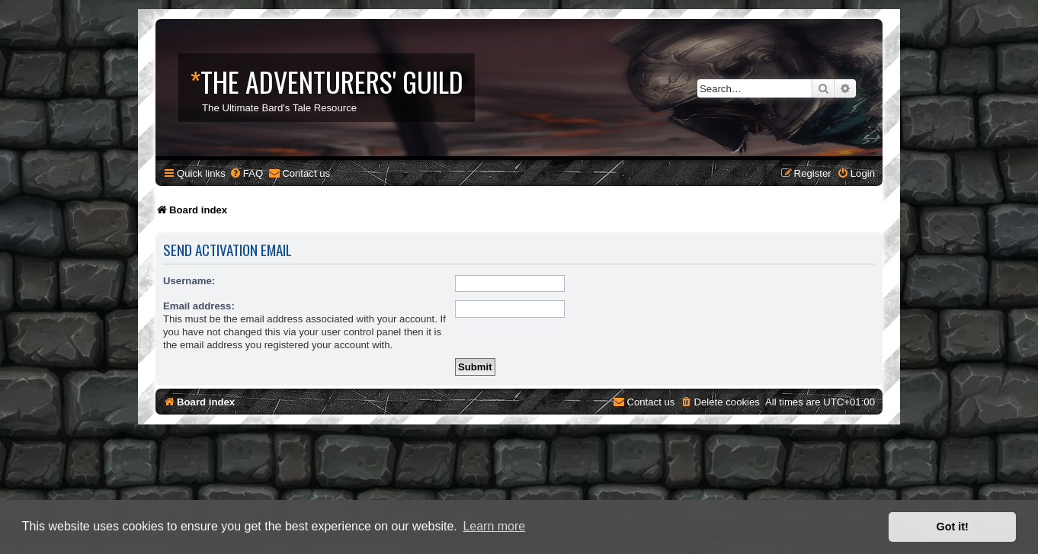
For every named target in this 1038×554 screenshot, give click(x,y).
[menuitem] (246, 173)
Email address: (199, 306)
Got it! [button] (953, 526)
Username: (189, 281)
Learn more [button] (494, 526)
